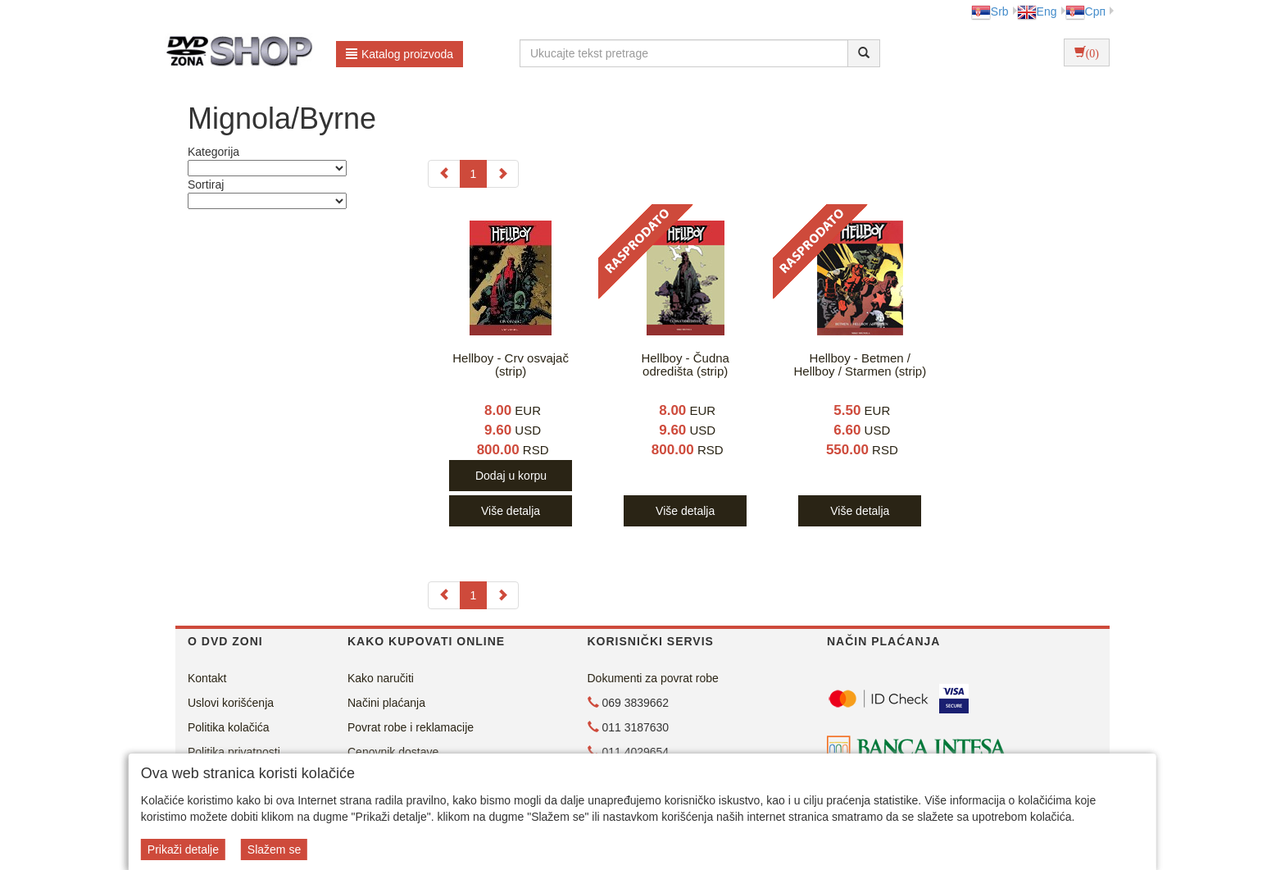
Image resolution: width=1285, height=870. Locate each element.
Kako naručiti (380, 678)
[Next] (502, 174)
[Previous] (444, 174)
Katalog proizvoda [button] (399, 54)
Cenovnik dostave (392, 751)
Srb (990, 11)
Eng (1037, 11)
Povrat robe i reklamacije (410, 727)
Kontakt (207, 678)
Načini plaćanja (386, 702)
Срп (1085, 11)
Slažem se (274, 849)
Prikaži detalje (183, 849)
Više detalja (510, 510)
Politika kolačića (229, 727)
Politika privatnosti (234, 751)
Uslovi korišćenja (231, 702)
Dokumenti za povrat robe (653, 678)
